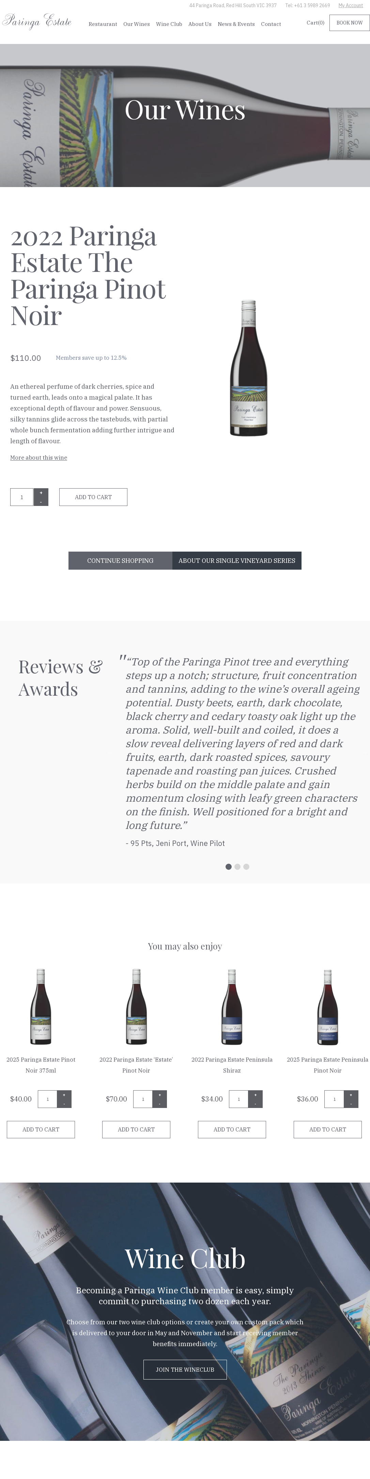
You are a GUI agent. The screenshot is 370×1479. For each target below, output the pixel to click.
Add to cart (93, 497)
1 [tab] (229, 867)
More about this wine (38, 458)
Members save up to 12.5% (91, 357)
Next (364, 752)
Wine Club (169, 24)
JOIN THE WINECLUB (185, 1369)
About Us (200, 24)
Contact (271, 24)
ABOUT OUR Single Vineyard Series (237, 561)
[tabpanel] (237, 752)
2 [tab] (237, 867)
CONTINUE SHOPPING (120, 561)
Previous (110, 752)
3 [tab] (246, 867)
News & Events (236, 24)
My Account (351, 5)
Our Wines (136, 24)
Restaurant (103, 24)
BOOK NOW (350, 23)
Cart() (315, 22)
